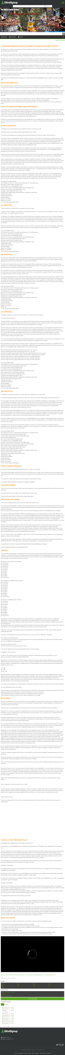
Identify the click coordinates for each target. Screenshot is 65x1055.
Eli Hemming (5, 1007)
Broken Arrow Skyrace (44, 974)
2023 (34, 984)
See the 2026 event (60, 40)
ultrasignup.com (10, 1039)
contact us (8, 1037)
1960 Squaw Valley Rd (6, 12)
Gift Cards (21, 1053)
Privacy (48, 1053)
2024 (18, 984)
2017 (49, 985)
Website (4, 37)
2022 (49, 984)
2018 (34, 985)
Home (16, 1053)
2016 (2, 987)
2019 (18, 985)
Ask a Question (32, 998)
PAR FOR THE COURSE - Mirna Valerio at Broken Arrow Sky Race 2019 (18, 974)
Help (33, 1053)
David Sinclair (5, 1008)
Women (6, 1004)
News (26, 1053)
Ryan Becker (5, 1013)
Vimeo (53, 974)
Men (3, 1004)
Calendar (12, 37)
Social (20, 37)
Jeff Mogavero (6, 1015)
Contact (37, 1053)
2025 (2, 984)
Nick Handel (5, 1018)
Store (29, 1053)
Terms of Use (43, 1053)
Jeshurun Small (6, 1021)
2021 (2, 985)
